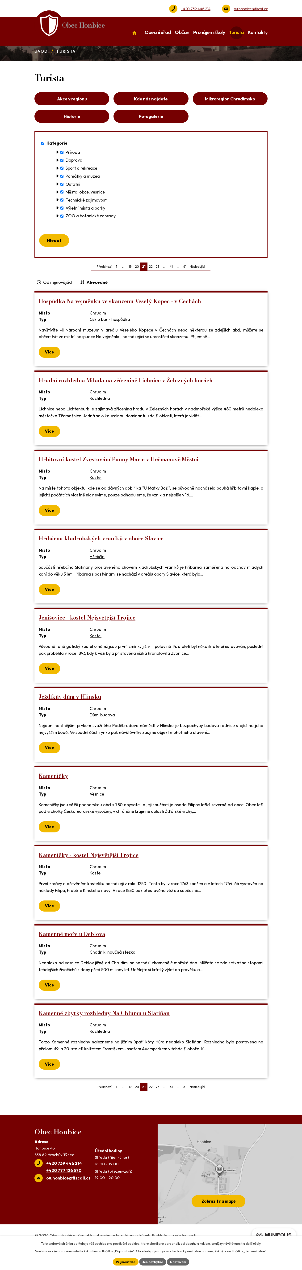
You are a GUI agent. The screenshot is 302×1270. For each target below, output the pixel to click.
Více (49, 368)
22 (151, 283)
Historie (72, 130)
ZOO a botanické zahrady (91, 231)
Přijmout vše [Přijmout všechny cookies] (124, 1261)
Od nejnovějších (58, 298)
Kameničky (53, 792)
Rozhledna (100, 415)
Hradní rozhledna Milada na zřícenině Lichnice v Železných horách (126, 397)
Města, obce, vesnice (85, 207)
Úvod (41, 62)
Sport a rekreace (81, 183)
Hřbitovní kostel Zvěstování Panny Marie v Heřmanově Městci (118, 476)
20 (137, 283)
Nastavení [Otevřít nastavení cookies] (179, 1261)
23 (157, 283)
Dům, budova (102, 731)
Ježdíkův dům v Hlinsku (70, 713)
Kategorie (56, 158)
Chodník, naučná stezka (112, 968)
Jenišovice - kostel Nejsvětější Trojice (87, 634)
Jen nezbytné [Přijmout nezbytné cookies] (153, 1261)
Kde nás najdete (151, 111)
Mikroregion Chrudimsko (230, 111)
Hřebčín (97, 573)
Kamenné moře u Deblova (72, 950)
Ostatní (73, 199)
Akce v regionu (72, 111)
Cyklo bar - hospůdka (110, 336)
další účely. (253, 1243)
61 (184, 283)
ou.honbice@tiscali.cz (251, 8)
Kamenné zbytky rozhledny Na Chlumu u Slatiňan (104, 1029)
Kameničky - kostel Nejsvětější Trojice (88, 871)
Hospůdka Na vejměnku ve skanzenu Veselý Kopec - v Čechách (120, 318)
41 (171, 283)
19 (130, 283)
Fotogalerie (151, 130)
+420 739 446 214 (195, 8)
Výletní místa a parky (85, 223)
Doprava (74, 175)
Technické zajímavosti (87, 215)
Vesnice (97, 810)
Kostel (95, 494)
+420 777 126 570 (63, 1187)
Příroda (73, 167)
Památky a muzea (83, 191)
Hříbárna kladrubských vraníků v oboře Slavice (101, 555)
